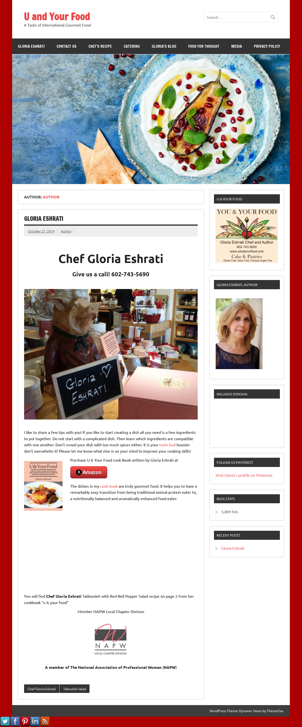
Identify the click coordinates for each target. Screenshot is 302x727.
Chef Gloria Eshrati (41, 689)
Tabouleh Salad (74, 689)
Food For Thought (203, 46)
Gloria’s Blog (164, 46)
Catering (132, 46)
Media (236, 46)
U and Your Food (57, 16)
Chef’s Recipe (100, 46)
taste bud (167, 444)
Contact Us (67, 46)
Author (66, 231)
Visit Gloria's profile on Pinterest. (244, 475)
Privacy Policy (267, 46)
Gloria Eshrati (31, 46)
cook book (109, 486)
